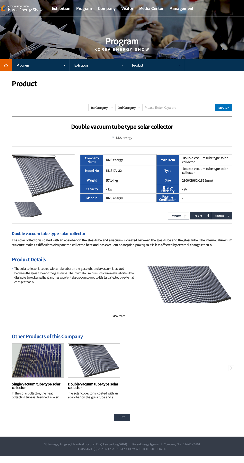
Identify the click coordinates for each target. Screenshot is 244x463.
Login (214, 8)
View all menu (241, 8)
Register (222, 8)
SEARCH (223, 107)
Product (137, 65)
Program (23, 65)
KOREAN (231, 8)
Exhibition (81, 65)
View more (115, 319)
